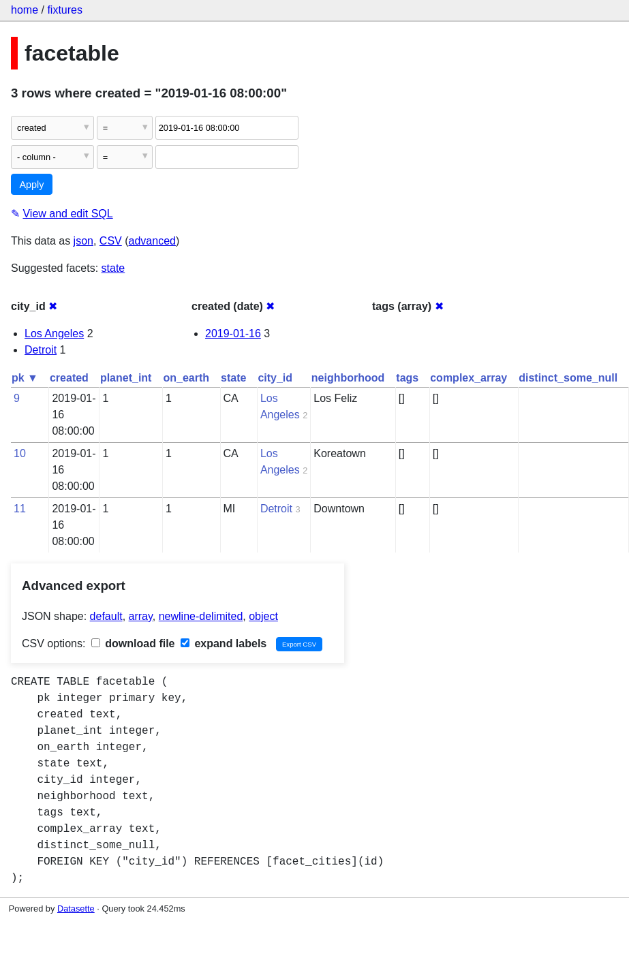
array (141, 616)
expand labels (223, 643)
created (69, 378)
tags (407, 378)
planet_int (126, 378)
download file (133, 643)
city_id (275, 378)
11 (20, 508)
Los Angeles (54, 333)
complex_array (468, 378)
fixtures (64, 10)
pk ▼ (25, 378)
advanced (152, 241)
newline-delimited (201, 616)
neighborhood (348, 378)
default (106, 616)
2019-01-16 (233, 333)
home (24, 10)
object (263, 616)
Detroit (41, 350)
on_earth (186, 378)
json (83, 241)
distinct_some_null (568, 378)
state (113, 268)
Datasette (76, 908)
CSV (110, 241)
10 (20, 453)
